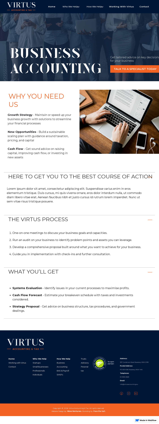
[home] (21, 6)
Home (51, 6)
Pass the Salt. (99, 411)
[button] (70, 6)
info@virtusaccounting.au (129, 384)
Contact (144, 6)
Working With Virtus (121, 6)
